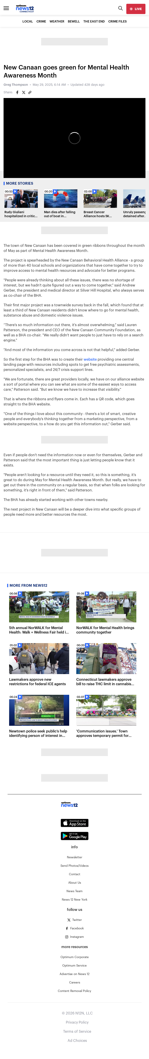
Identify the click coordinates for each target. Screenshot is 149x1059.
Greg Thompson (16, 84)
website (90, 359)
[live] (135, 9)
